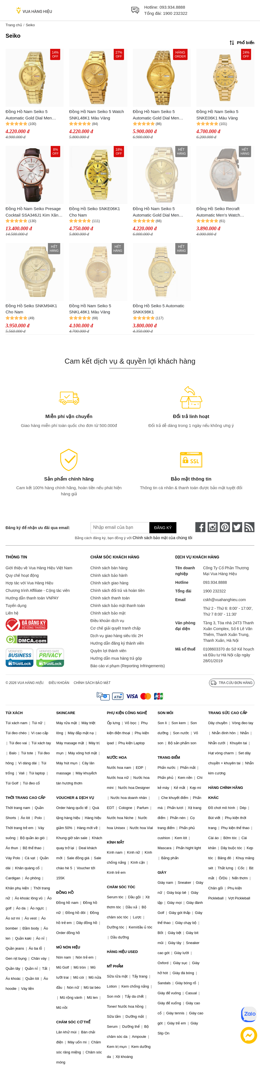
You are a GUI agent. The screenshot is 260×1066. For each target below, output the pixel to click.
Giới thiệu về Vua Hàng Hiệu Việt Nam (39, 568)
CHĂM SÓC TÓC (121, 887)
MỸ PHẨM (115, 966)
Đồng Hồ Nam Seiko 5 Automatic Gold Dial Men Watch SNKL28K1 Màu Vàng (160, 115)
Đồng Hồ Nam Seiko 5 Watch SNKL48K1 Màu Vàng (96, 114)
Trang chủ (14, 25)
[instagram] (213, 527)
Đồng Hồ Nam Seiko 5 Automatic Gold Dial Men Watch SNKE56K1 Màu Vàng (160, 212)
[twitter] (237, 527)
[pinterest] (225, 527)
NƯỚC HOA (117, 757)
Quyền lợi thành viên (108, 651)
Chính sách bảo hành (108, 575)
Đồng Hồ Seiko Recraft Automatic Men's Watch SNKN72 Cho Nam (218, 212)
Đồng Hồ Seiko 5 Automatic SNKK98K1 (158, 308)
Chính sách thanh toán (110, 598)
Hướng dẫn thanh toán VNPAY (32, 598)
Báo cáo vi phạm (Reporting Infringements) (127, 666)
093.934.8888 (172, 7)
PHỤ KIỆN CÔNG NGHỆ (127, 713)
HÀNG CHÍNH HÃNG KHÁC (225, 793)
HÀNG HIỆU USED (122, 952)
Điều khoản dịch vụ (107, 620)
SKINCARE (65, 713)
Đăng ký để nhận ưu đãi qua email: (38, 527)
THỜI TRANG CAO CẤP (25, 798)
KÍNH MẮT (115, 842)
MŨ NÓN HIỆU (68, 947)
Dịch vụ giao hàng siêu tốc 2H (116, 635)
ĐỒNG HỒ (65, 892)
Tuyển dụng (16, 605)
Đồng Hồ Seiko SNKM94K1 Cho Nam (31, 308)
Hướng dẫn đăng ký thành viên (117, 643)
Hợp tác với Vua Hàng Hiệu (29, 583)
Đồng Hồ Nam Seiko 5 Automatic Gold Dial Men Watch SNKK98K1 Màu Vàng (33, 115)
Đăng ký (163, 527)
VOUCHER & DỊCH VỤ (75, 798)
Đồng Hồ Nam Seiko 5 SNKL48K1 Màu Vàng (90, 308)
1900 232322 (175, 13)
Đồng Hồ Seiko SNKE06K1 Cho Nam (94, 211)
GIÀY (161, 872)
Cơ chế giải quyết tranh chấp (115, 628)
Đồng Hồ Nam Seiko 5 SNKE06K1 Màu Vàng (217, 114)
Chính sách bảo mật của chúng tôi (162, 538)
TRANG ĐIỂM (168, 757)
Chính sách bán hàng (108, 568)
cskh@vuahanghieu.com (224, 599)
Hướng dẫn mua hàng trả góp (116, 658)
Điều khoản (59, 683)
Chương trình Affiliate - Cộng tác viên (38, 590)
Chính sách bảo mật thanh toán (117, 605)
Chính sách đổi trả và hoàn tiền (117, 590)
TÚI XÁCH (14, 713)
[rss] (249, 527)
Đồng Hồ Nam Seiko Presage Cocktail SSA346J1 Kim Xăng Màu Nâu (33, 212)
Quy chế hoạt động (22, 575)
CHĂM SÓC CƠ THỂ (73, 1022)
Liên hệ (12, 613)
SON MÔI (165, 713)
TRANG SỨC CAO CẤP (227, 713)
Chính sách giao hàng (109, 583)
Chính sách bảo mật (107, 613)
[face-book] (200, 527)
